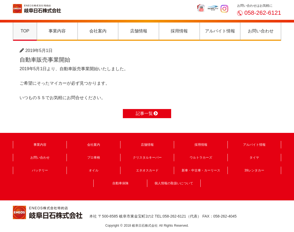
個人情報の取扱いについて (174, 183)
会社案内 (97, 31)
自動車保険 (120, 183)
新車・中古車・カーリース (201, 170)
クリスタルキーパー (147, 157)
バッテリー (40, 170)
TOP (25, 31)
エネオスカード (147, 170)
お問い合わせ (261, 31)
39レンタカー (254, 170)
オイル (93, 170)
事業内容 (57, 31)
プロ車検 (93, 157)
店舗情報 (138, 31)
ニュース (62, 50)
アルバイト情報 (220, 31)
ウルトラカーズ (201, 157)
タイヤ (254, 157)
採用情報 (179, 31)
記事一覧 (147, 113)
